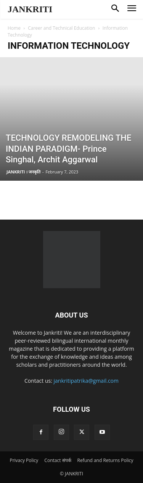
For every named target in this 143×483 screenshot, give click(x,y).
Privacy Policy (24, 460)
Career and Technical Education (61, 28)
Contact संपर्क (57, 460)
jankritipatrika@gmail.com (86, 380)
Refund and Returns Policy (105, 460)
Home (14, 28)
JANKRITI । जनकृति (23, 172)
